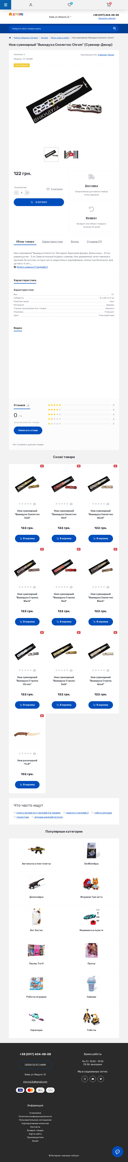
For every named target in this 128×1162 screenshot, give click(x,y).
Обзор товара (25, 241)
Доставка (91, 185)
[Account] (30, 5)
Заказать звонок (107, 18)
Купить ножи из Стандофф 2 (32, 267)
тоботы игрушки (103, 813)
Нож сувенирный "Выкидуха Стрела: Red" (64, 597)
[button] (59, 16)
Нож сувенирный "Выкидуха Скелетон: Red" (64, 514)
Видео (75, 241)
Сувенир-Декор (106, 55)
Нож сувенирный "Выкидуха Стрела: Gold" (64, 681)
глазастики (22, 817)
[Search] (114, 28)
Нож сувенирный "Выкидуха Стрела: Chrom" (27, 681)
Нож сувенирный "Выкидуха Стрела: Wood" (100, 681)
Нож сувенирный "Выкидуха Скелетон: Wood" (100, 514)
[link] (10, 38)
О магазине (35, 1113)
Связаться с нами (35, 1065)
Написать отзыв (28, 430)
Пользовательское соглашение (35, 1120)
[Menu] (5, 5)
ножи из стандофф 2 (77, 813)
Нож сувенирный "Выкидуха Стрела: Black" (27, 597)
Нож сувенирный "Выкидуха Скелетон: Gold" (27, 514)
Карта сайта (35, 1134)
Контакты (35, 1127)
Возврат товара (35, 1130)
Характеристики (52, 241)
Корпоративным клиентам (35, 1123)
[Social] (85, 1079)
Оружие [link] (44, 38)
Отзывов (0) (94, 241)
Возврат (91, 218)
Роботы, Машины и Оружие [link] (26, 38)
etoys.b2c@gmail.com (35, 1082)
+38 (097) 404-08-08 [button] (35, 1054)
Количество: (20, 187)
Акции (35, 1141)
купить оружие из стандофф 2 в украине (38, 813)
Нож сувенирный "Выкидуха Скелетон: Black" (100, 597)
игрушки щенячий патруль (48, 817)
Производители (35, 1137)
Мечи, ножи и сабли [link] (60, 38)
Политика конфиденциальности (35, 1116)
